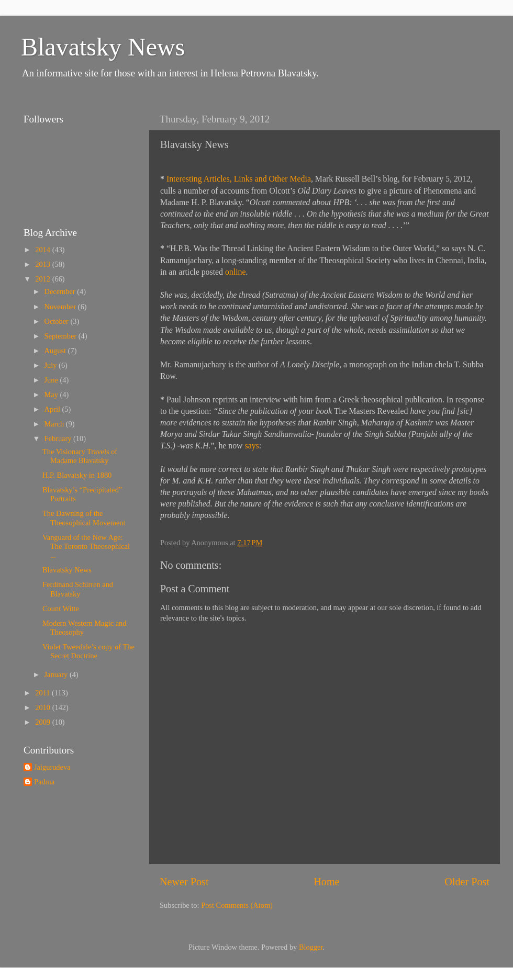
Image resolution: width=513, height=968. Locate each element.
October (57, 321)
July (51, 365)
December (60, 291)
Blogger (311, 947)
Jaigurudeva (52, 767)
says (252, 445)
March (55, 424)
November (61, 306)
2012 (43, 279)
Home (326, 881)
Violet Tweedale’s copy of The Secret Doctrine (88, 651)
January (57, 674)
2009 (43, 722)
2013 (43, 264)
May (52, 394)
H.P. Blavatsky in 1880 (76, 475)
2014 (43, 249)
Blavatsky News (103, 47)
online (235, 271)
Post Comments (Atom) (237, 905)
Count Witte (60, 608)
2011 (43, 693)
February (59, 438)
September (61, 336)
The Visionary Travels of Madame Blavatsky (79, 456)
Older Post (466, 881)
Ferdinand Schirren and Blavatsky (77, 589)
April (53, 409)
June (52, 380)
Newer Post (184, 881)
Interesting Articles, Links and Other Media (238, 178)
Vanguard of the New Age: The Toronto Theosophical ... (86, 546)
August (56, 350)
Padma (44, 782)
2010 (43, 707)
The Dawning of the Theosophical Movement (83, 517)
